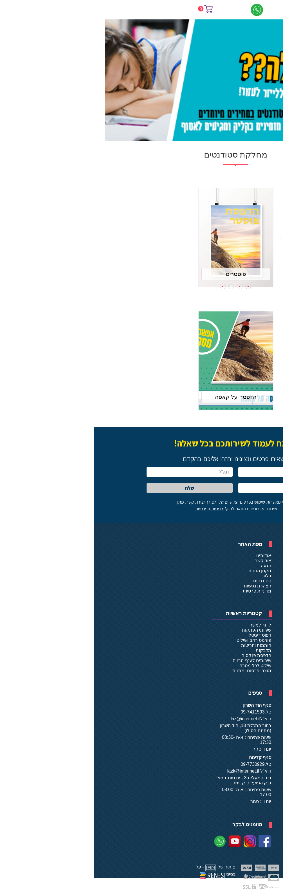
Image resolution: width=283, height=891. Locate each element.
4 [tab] (129, 286)
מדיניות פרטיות (163, 591)
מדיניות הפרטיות (116, 508)
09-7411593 (158, 712)
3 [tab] (137, 286)
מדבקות (169, 650)
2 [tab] (146, 286)
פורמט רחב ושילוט (160, 640)
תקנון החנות (165, 570)
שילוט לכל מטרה (161, 665)
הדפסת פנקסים (162, 655)
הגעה (172, 565)
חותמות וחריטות (162, 645)
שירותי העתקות (162, 630)
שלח (95, 488)
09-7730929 (158, 764)
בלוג (173, 575)
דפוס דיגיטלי (165, 635)
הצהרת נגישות (163, 585)
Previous (186, 237)
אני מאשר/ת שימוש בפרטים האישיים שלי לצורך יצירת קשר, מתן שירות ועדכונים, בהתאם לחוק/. (141, 505)
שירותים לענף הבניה (158, 660)
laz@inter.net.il (151, 718)
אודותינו (169, 555)
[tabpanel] (142, 237)
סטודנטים (168, 580)
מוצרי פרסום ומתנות (157, 670)
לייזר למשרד (165, 625)
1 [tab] (154, 286)
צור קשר (169, 560)
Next (97, 237)
